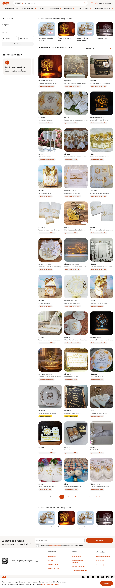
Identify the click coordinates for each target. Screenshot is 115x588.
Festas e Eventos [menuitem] (85, 8)
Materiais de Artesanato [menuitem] (104, 8)
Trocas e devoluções (78, 566)
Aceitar (106, 583)
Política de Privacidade (55, 545)
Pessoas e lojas (53, 564)
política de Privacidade (50, 584)
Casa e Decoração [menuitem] (29, 8)
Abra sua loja (100, 565)
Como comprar (76, 556)
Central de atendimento (80, 570)
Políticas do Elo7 (53, 569)
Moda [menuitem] (43, 8)
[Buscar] (54, 3)
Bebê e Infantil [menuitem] (55, 8)
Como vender (100, 561)
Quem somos (52, 556)
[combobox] (19, 3)
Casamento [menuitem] (69, 8)
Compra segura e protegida (77, 561)
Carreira (50, 560)
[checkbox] (37, 545)
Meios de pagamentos (103, 556)
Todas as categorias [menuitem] (11, 8)
